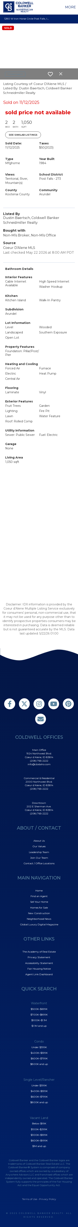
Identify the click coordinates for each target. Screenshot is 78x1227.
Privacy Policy (47, 1199)
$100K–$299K (39, 1129)
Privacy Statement (39, 957)
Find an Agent (39, 896)
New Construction (39, 913)
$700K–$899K (39, 1014)
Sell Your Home (39, 901)
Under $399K (39, 1047)
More (70, 7)
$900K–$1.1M (39, 1020)
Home (39, 890)
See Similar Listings (23, 134)
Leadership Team (39, 852)
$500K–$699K (39, 1009)
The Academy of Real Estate (39, 951)
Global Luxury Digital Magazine (39, 924)
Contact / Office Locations (39, 863)
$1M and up (39, 1146)
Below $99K (39, 1123)
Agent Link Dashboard (39, 974)
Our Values (39, 846)
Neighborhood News (39, 918)
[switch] (50, 74)
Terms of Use (29, 1199)
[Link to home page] (19, 7)
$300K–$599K (39, 1134)
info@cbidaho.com (39, 764)
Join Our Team (39, 857)
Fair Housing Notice (39, 968)
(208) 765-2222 (39, 760)
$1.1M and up (39, 1025)
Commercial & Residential (39, 778)
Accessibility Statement (39, 963)
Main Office (39, 749)
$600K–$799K (39, 1058)
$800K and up (39, 1064)
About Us (39, 840)
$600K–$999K (39, 1140)
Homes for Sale (39, 907)
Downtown (39, 802)
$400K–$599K (39, 1052)
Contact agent (15, 74)
